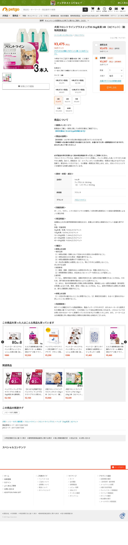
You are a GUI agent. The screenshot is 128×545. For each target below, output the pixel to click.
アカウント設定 (105, 476)
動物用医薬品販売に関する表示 (40, 438)
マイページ (72, 476)
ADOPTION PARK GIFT (90, 16)
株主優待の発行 (106, 499)
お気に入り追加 (26, 86)
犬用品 (5, 15)
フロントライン (80, 200)
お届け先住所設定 (106, 487)
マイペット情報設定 (107, 493)
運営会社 (6, 514)
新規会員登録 (104, 16)
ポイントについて (44, 490)
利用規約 (14, 514)
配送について (43, 487)
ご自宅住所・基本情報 (108, 482)
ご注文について (44, 482)
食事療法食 (55, 16)
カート (72, 479)
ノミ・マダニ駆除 (11, 412)
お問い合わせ (85, 438)
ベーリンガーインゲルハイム (63, 35)
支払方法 (74, 438)
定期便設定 (73, 485)
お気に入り (73, 490)
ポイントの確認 (106, 496)
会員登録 (7, 479)
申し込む (112, 87)
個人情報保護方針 (61, 438)
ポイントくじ (74, 496)
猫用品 (15, 15)
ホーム (6, 476)
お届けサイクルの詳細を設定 (110, 81)
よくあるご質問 (123, 16)
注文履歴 (72, 482)
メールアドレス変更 (107, 485)
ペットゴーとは (44, 479)
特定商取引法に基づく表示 (16, 438)
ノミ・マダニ (44, 16)
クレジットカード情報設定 (109, 490)
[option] (64, 3)
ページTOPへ (118, 467)
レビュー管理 (74, 487)
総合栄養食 (64, 16)
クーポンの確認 (75, 493)
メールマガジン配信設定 (108, 502)
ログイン (113, 16)
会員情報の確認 (106, 479)
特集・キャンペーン (30, 16)
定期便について (44, 485)
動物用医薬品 (75, 16)
